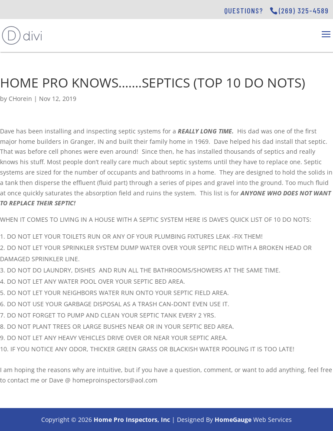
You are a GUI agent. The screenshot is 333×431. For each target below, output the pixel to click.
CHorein (20, 98)
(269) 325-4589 (304, 10)
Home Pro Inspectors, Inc (132, 419)
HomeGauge (233, 419)
